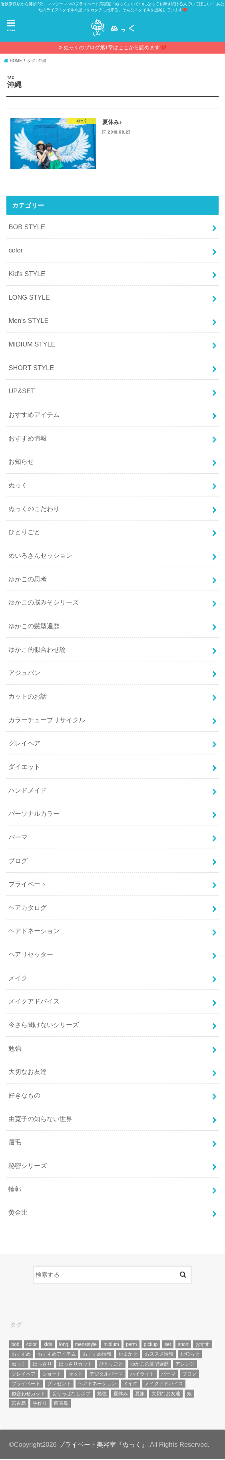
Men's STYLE (28, 321)
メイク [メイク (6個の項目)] (130, 1384)
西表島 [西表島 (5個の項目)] (61, 1404)
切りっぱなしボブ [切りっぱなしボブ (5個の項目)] (71, 1394)
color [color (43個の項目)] (31, 1345)
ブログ (18, 861)
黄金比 (18, 1213)
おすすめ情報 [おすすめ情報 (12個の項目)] (97, 1355)
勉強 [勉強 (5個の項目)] (102, 1394)
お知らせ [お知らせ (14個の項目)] (189, 1355)
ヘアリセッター (30, 955)
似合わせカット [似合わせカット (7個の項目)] (28, 1394)
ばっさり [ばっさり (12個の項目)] (42, 1365)
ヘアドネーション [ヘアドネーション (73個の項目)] (97, 1384)
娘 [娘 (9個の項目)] (189, 1394)
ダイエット (24, 767)
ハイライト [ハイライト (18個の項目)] (142, 1374)
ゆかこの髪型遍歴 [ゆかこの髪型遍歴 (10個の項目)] (149, 1365)
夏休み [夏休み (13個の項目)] (120, 1394)
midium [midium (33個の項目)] (111, 1345)
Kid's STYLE (26, 274)
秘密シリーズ (27, 1166)
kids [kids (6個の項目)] (48, 1345)
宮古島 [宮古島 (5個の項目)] (19, 1404)
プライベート (27, 884)
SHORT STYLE (31, 368)
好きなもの (24, 1096)
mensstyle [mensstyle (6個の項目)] (86, 1345)
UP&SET (21, 391)
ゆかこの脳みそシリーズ (43, 603)
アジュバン (24, 673)
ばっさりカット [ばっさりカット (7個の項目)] (75, 1365)
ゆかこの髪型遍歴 (34, 626)
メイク (18, 978)
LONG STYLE (29, 298)
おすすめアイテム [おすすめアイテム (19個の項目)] (57, 1355)
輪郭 (14, 1189)
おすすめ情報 (27, 438)
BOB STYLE (26, 227)
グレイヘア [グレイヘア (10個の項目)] (24, 1374)
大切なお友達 (27, 1072)
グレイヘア (24, 743)
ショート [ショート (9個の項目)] (52, 1374)
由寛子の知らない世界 (40, 1119)
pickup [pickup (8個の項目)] (151, 1345)
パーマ (18, 837)
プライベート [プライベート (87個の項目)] (26, 1384)
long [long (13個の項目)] (63, 1345)
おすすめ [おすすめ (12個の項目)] (21, 1355)
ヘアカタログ (27, 908)
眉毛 (14, 1142)
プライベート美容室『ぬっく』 (103, 1444)
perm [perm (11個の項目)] (131, 1345)
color (15, 250)
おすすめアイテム (34, 415)
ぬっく (18, 485)
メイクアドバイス (34, 1001)
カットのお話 (27, 697)
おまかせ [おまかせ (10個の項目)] (127, 1355)
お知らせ (21, 462)
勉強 (14, 1049)
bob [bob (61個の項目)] (16, 1345)
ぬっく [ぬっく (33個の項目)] (19, 1365)
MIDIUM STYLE (31, 344)
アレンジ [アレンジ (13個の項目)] (185, 1365)
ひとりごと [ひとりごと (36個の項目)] (111, 1365)
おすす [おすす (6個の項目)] (202, 1345)
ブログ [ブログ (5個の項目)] (189, 1374)
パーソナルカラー (34, 814)
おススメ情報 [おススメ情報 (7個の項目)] (159, 1355)
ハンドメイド (27, 790)
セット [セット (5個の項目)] (75, 1374)
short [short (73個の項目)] (183, 1345)
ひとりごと (24, 532)
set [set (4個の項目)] (168, 1345)
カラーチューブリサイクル (46, 720)
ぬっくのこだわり (34, 509)
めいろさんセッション (40, 556)
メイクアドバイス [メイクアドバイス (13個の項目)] (164, 1384)
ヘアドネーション (34, 931)
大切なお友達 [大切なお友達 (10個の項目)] (165, 1394)
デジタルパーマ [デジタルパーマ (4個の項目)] (106, 1374)
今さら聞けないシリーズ (43, 1025)
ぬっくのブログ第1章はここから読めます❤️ (115, 47)
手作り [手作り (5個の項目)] (40, 1404)
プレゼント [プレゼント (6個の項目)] (59, 1384)
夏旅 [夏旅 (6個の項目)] (140, 1394)
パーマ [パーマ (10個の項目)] (168, 1374)
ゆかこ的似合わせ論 (37, 649)
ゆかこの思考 (27, 579)
